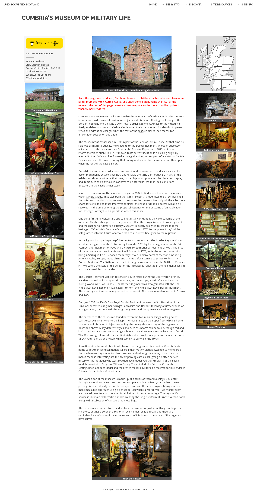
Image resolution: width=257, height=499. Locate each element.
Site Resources (221, 4)
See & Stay (173, 4)
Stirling (92, 255)
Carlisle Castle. (159, 116)
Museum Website (35, 61)
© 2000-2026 (146, 489)
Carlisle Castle (120, 127)
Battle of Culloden (174, 262)
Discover (195, 4)
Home (153, 4)
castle (141, 131)
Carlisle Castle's (87, 320)
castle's (102, 185)
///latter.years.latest (36, 78)
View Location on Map (37, 64)
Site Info (247, 4)
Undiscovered (21, 4)
